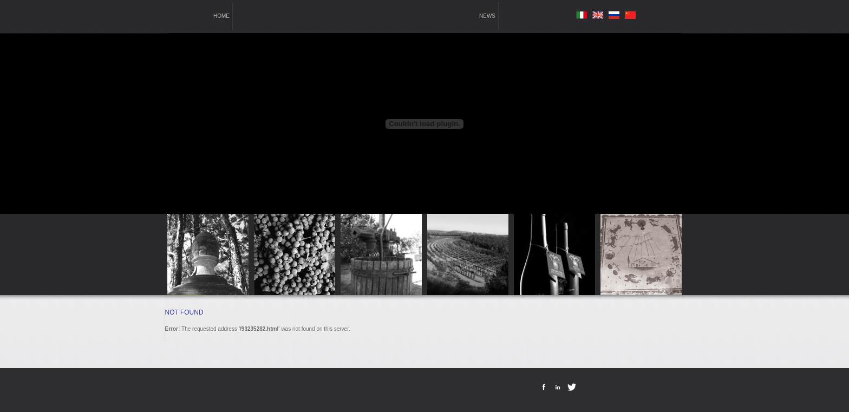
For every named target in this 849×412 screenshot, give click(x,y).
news (487, 16)
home (221, 16)
